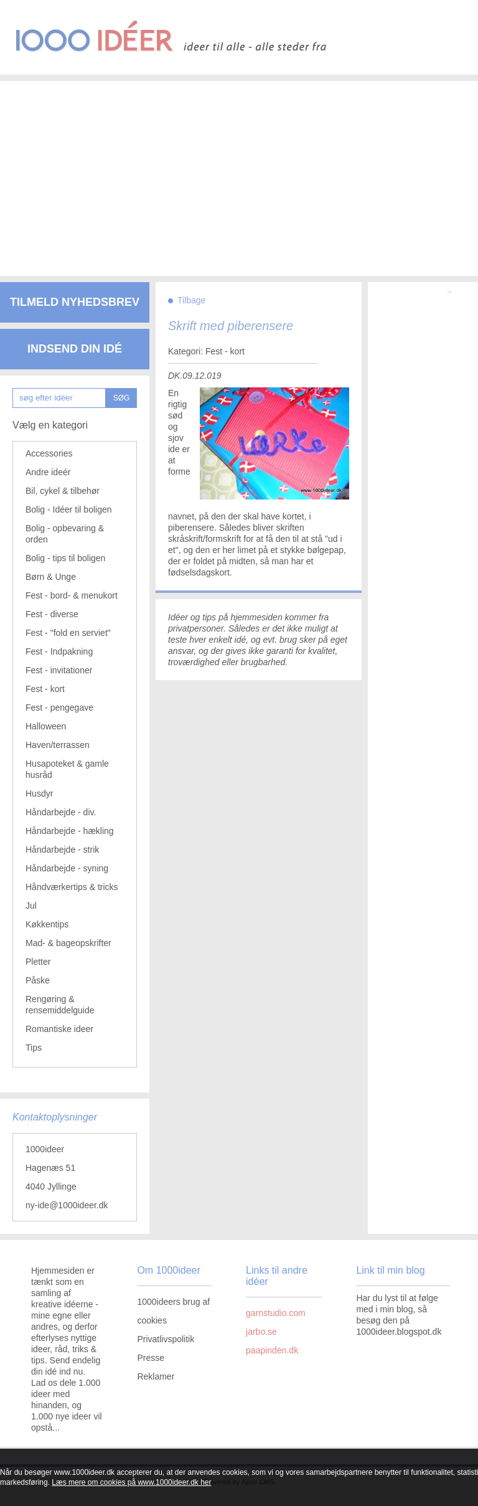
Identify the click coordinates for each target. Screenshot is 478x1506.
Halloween (46, 726)
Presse (150, 1358)
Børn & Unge (51, 577)
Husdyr (39, 793)
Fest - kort (45, 689)
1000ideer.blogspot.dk (398, 1332)
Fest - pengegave (59, 708)
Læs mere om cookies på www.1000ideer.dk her (131, 1482)
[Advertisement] (239, 168)
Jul (31, 906)
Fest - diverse (52, 614)
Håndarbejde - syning (67, 868)
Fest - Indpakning (59, 651)
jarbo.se (261, 1332)
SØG (121, 398)
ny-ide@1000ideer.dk (67, 1205)
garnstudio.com (276, 1313)
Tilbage (191, 300)
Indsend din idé (74, 349)
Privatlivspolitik (165, 1339)
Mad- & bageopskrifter (68, 943)
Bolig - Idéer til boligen (69, 509)
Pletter (38, 962)
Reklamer (155, 1376)
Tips (34, 1048)
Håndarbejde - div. (61, 812)
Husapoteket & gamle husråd (67, 769)
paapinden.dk (272, 1350)
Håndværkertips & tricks (72, 887)
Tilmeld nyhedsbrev (74, 302)
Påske (38, 980)
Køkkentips (47, 924)
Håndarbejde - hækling (70, 831)
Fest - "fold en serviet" (68, 633)
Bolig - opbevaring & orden (65, 533)
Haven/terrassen (58, 745)
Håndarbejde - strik (62, 850)
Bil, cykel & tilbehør (63, 491)
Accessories (49, 453)
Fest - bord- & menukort (72, 595)
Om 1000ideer (168, 1270)
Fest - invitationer (59, 670)
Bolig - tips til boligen (65, 558)
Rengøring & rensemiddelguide (60, 1004)
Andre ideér (48, 472)
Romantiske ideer (59, 1029)
